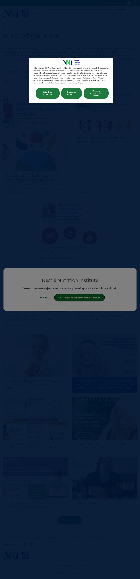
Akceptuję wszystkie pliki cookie (96, 93)
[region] (71, 80)
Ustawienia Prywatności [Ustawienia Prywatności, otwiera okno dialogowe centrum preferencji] (48, 93)
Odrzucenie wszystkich (71, 93)
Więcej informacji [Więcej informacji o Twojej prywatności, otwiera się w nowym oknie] (84, 83)
